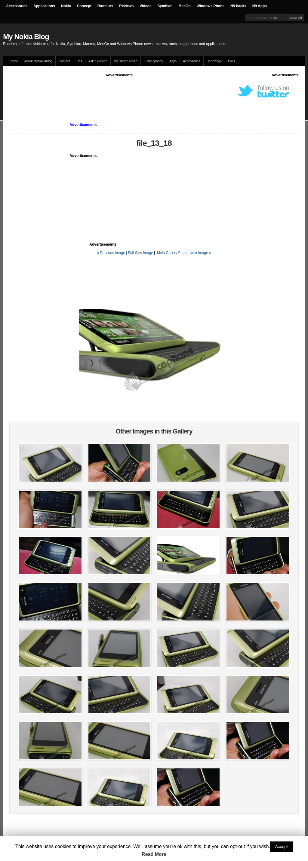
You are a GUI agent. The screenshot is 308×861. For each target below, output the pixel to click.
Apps (173, 61)
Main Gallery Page (172, 253)
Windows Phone (211, 6)
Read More (154, 854)
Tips (79, 61)
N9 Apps (259, 6)
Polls (231, 61)
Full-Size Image (140, 253)
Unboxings (214, 61)
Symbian (165, 6)
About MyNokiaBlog (38, 61)
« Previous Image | (112, 253)
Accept (281, 846)
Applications (44, 6)
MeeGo (185, 6)
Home (13, 61)
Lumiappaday (153, 61)
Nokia (66, 6)
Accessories (16, 6)
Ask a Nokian (97, 61)
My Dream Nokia (125, 61)
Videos (145, 6)
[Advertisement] (119, 91)
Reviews (126, 6)
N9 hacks (238, 6)
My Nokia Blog (26, 36)
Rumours (105, 6)
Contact (64, 61)
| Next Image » (199, 253)
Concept (84, 6)
